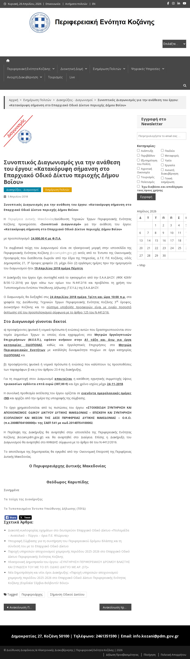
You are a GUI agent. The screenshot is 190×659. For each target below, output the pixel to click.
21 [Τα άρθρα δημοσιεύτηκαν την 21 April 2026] (148, 248)
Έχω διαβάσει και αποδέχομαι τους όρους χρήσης (160, 188)
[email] (161, 136)
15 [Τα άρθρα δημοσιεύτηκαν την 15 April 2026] (156, 240)
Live (72, 77)
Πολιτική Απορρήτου (173, 654)
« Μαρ (141, 265)
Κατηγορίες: (146, 146)
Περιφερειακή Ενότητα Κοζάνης (28, 69)
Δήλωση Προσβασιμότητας (122, 654)
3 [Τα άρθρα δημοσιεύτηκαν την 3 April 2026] (171, 225)
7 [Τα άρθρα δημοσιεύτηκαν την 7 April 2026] (148, 233)
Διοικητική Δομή (71, 69)
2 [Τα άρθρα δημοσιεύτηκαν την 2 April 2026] (163, 225)
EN (93, 4)
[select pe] (174, 44)
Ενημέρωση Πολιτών (107, 69)
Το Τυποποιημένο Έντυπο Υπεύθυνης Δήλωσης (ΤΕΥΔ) (45, 509)
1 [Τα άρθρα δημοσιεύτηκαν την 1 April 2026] (155, 225)
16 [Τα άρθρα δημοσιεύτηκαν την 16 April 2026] (164, 240)
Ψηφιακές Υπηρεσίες (145, 69)
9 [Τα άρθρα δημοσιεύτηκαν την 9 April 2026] (163, 233)
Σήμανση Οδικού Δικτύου (67, 594)
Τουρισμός (55, 77)
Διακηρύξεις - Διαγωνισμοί (22, 189)
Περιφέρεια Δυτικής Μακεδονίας (31, 219)
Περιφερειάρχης (32, 594)
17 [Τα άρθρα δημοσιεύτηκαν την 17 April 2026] (172, 240)
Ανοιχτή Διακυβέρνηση (22, 77)
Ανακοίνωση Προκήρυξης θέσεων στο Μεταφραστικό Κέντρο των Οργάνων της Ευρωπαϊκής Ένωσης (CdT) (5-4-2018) (23, 607)
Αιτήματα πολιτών (76, 4)
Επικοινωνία (53, 4)
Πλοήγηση (150, 654)
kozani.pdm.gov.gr (63, 253)
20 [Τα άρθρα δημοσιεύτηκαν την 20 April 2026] (141, 248)
